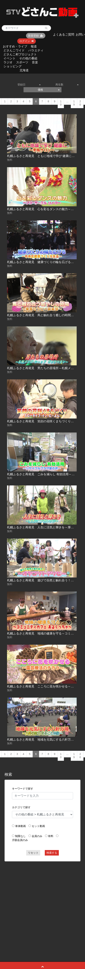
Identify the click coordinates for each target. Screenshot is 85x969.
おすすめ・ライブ (15, 46)
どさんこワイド (14, 50)
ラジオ (8, 62)
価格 (49, 89)
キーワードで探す (22, 788)
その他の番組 (28, 58)
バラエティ (35, 50)
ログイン (26, 41)
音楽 (35, 62)
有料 (50, 836)
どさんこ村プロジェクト (20, 54)
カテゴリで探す (21, 807)
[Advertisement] (38, 903)
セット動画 (38, 826)
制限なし (20, 836)
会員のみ (37, 836)
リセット (33, 852)
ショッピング (12, 66)
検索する (51, 852)
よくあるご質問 (63, 34)
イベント (9, 58)
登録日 (29, 84)
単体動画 (20, 826)
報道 (34, 46)
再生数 (67, 84)
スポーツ (22, 62)
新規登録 (35, 35)
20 (80, 103)
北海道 (24, 70)
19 (74, 103)
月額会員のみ (20, 840)
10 (61, 103)
